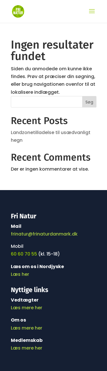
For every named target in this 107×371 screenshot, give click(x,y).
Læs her (20, 274)
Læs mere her (26, 307)
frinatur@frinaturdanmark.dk (44, 234)
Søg (89, 102)
